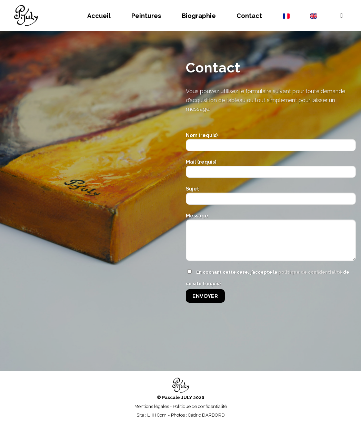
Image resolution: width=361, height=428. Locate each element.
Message (271, 239)
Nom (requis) (271, 144)
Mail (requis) (271, 171)
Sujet (271, 198)
